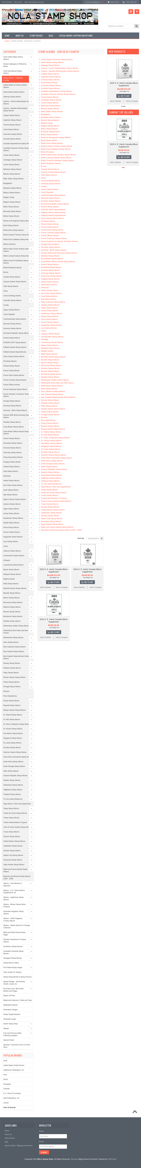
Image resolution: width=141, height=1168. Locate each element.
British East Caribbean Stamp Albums (17, 239)
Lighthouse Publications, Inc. (13, 1070)
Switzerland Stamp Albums (13, 785)
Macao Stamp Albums (11, 570)
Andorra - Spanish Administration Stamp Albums (15, 109)
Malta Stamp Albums (10, 584)
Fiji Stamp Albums (10, 361)
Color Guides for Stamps (12, 972)
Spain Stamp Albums (11, 771)
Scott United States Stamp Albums (13, 58)
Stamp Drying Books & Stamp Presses (17, 977)
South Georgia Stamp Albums (14, 766)
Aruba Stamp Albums (11, 129)
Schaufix (6, 1089)
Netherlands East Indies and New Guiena (15, 632)
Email (41, 1142)
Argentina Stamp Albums (12, 120)
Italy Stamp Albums (10, 495)
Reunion (6, 691)
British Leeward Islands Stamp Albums (17, 256)
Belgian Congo (8, 197)
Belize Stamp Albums (11, 207)
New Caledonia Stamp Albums (14, 647)
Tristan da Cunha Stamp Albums (15, 813)
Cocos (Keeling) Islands (12, 296)
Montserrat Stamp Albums (12, 616)
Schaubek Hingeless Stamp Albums (13, 912)
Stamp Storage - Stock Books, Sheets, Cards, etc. (14, 983)
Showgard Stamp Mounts (12, 958)
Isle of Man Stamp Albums (12, 485)
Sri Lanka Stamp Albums (12, 743)
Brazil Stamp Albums (11, 225)
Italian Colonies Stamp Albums (14, 499)
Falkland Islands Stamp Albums (14, 347)
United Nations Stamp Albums (14, 841)
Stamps (6, 1028)
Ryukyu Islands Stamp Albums (14, 710)
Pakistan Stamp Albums (12, 668)
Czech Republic (9, 314)
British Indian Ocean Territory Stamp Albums (16, 250)
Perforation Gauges (10, 1010)
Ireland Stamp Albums (11, 481)
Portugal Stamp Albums (12, 687)
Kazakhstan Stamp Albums (13, 518)
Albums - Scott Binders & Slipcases (12, 884)
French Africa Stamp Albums (13, 375)
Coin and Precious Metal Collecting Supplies (12, 1034)
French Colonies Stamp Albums (14, 380)
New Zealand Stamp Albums (13, 651)
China (5, 291)
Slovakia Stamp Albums (12, 747)
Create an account (37, 2)
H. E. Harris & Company (12, 1093)
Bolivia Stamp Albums (11, 216)
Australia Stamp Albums (12, 139)
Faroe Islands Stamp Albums (13, 356)
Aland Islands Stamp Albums (13, 92)
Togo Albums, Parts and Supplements (17, 804)
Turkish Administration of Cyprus (15, 822)
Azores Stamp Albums (11, 165)
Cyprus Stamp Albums (11, 310)
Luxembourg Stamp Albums (13, 565)
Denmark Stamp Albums (12, 324)
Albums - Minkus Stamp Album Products (14, 905)
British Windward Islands (12, 268)
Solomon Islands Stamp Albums (15, 752)
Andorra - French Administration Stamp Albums (17, 102)
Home (7, 41)
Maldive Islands (9, 579)
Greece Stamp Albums (11, 438)
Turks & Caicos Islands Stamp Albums (17, 827)
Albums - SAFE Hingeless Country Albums (12, 919)
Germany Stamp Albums (12, 406)
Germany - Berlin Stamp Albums (15, 410)
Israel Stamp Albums (10, 490)
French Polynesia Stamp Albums (15, 389)
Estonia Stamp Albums (11, 338)
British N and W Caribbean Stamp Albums (15, 262)
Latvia (5, 546)
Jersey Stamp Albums (11, 513)
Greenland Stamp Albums (12, 443)
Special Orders (8, 1040)
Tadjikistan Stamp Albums (12, 790)
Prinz (5, 1075)
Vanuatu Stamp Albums (12, 851)
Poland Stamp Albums (11, 682)
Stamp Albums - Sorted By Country (13, 79)
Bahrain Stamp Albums (11, 174)
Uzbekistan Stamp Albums (13, 846)
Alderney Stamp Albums (12, 97)
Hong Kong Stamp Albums (13, 457)
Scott (5, 1061)
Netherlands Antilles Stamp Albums (16, 626)
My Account (18, 2)
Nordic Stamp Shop (10, 1024)
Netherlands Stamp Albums (13, 638)
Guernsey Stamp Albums (12, 452)
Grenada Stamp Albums (12, 448)
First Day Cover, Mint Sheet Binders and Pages (13, 990)
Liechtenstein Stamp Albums (13, 556)
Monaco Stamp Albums (11, 612)
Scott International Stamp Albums (12, 72)
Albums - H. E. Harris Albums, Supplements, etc (14, 891)
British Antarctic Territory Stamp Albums (17, 235)
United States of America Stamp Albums (15, 86)
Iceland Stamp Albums (11, 467)
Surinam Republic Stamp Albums (15, 776)
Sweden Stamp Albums (11, 780)
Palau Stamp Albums (11, 673)
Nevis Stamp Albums (11, 642)
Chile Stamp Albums (10, 286)
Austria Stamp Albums (11, 155)
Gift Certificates (7, 2)
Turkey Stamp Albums (11, 818)
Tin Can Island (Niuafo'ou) (12, 799)
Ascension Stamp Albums (12, 134)
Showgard (7, 1084)
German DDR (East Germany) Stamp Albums (17, 416)
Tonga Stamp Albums (11, 808)
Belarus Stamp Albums (11, 193)
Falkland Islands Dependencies (14, 352)
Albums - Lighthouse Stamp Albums (13, 898)
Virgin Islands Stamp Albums (13, 865)
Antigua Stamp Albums (11, 115)
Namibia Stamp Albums (12, 621)
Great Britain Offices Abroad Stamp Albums (16, 433)
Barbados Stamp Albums (12, 188)
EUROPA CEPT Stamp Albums (14, 343)
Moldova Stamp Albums (12, 607)
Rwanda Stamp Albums (12, 705)
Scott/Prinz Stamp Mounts (12, 946)
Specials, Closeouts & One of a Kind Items (16, 1046)
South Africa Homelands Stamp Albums (17, 757)
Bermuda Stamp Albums (12, 211)
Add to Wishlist (45, 587)
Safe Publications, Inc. (11, 1098)
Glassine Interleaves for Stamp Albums (14, 940)
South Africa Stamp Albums (13, 762)
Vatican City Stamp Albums (13, 855)
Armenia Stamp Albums (12, 125)
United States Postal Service (13, 1065)
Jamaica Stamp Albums (12, 504)
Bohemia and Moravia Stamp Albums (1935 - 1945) (16, 877)
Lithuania (6, 560)
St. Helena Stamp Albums (12, 715)
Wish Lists (114, 2)
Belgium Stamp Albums (11, 202)
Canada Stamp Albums (11, 277)
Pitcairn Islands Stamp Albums (14, 677)
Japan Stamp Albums (11, 509)
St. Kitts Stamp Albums (11, 719)
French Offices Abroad (11, 385)
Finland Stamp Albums (11, 366)
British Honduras (9, 244)
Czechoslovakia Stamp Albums (14, 319)
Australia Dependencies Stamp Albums (17, 144)
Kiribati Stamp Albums (11, 523)
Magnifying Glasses (10, 1005)
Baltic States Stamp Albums (13, 179)
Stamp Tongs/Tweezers (12, 1014)
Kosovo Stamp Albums (11, 532)
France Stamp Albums (11, 371)
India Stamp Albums (10, 471)
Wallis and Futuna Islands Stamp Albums (15, 870)
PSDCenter (112, 1159)
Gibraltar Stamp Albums (12, 422)
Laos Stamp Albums (10, 541)
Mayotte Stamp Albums (11, 593)
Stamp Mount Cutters (11, 963)
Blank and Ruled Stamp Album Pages (14, 933)
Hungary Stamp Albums (12, 462)
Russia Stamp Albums (11, 701)
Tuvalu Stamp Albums (11, 832)
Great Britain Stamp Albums (13, 427)
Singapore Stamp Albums (12, 738)
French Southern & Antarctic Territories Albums (17, 395)
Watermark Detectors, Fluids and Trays (17, 1000)
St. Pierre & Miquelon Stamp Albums (16, 724)
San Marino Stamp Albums (13, 733)
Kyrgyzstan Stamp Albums (13, 537)
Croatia (6, 305)
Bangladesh (7, 183)
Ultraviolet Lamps (9, 1019)
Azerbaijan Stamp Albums (12, 160)
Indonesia (6, 476)
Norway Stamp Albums (11, 663)
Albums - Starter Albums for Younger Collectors (16, 926)
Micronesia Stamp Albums (12, 602)
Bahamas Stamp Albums (12, 169)
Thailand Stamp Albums (12, 794)
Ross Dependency (10, 696)
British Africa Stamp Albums (13, 230)
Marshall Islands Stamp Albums (14, 588)
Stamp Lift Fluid (9, 996)
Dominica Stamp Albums (12, 328)
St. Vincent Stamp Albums (12, 729)
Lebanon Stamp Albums (12, 551)
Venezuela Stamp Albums (12, 860)
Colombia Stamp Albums (12, 300)
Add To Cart (55, 582)
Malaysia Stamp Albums (12, 574)
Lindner (6, 1103)
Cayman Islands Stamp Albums (14, 282)
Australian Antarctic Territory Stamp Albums (16, 149)
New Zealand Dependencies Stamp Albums (16, 657)
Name (41, 1131)
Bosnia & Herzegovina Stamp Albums (17, 221)
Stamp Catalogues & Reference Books (15, 65)
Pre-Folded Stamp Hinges (12, 967)
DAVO (5, 1079)
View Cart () (131, 2)
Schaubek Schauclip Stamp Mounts (13, 952)
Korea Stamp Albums (11, 527)
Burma (5, 272)
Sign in (27, 2)
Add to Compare (62, 587)
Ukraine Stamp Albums (11, 836)
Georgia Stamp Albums (11, 401)
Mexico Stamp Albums (11, 598)
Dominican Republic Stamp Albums (16, 333)
